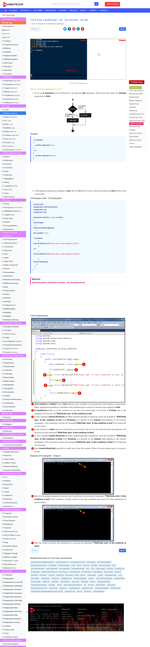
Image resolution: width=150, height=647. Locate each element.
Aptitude (132, 107)
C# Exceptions (12, 341)
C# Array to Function (12, 207)
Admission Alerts (135, 133)
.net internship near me (75, 282)
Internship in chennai (100, 628)
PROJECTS (73, 10)
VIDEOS (83, 10)
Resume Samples (135, 100)
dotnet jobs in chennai (56, 282)
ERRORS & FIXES (50, 10)
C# (7, 26)
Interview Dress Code (137, 121)
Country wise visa (135, 117)
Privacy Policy (66, 617)
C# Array (11, 211)
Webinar (80, 612)
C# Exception (9, 334)
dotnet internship (39, 282)
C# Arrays (8, 215)
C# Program (11, 535)
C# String (9, 186)
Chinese (104, 614)
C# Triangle (10, 561)
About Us (65, 612)
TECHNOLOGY (25, 10)
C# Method (9, 305)
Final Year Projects (136, 90)
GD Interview (134, 97)
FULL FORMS (38, 10)
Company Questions (136, 114)
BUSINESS (104, 10)
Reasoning (133, 111)
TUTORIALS (13, 10)
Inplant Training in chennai (83, 628)
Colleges (132, 130)
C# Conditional (9, 113)
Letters (132, 143)
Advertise (81, 619)
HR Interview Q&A (136, 94)
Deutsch (104, 617)
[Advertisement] (137, 181)
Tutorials (42, 24)
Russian (104, 619)
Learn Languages (135, 147)
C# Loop (6, 121)
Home (34, 24)
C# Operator (10, 99)
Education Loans (135, 140)
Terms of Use (66, 614)
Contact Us (65, 619)
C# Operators (11, 81)
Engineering (134, 104)
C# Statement (9, 117)
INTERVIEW (63, 10)
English (104, 612)
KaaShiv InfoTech (45, 628)
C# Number (10, 531)
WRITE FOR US (112, 4)
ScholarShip (134, 137)
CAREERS (93, 10)
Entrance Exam (135, 126)
